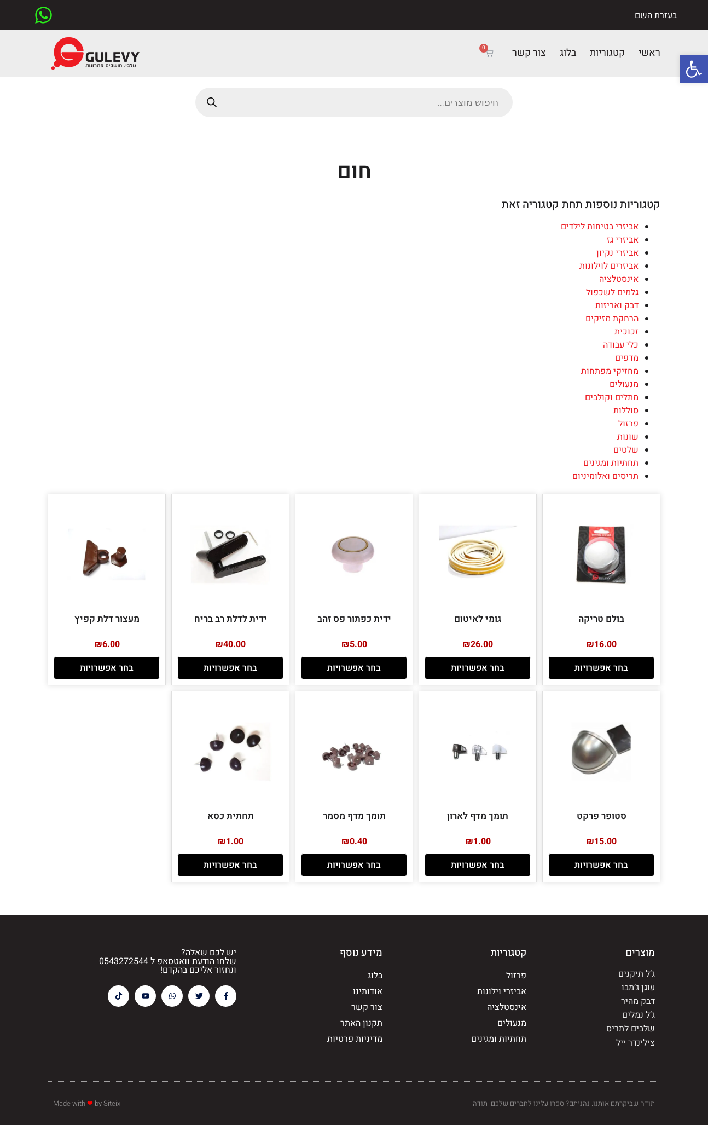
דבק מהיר (638, 1001)
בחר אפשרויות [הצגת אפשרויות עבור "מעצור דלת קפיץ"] (107, 667)
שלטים (626, 450)
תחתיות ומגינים (611, 463)
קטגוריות (607, 52)
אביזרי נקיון (617, 252)
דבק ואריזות (617, 305)
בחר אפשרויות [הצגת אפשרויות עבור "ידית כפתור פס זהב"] (354, 667)
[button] (694, 69)
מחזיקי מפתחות (610, 371)
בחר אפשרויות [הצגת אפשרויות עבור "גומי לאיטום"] (477, 667)
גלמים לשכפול (612, 292)
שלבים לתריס (630, 1028)
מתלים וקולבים (612, 397)
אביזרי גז (623, 239)
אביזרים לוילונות (609, 266)
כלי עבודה (621, 344)
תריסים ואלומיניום (605, 476)
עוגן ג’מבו (638, 987)
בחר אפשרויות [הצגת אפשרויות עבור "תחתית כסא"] (230, 865)
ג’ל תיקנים (636, 973)
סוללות (626, 410)
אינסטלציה (619, 279)
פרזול (628, 423)
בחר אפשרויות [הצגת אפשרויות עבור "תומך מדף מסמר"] (354, 865)
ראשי (649, 52)
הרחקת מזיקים (612, 318)
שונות (628, 436)
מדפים (627, 358)
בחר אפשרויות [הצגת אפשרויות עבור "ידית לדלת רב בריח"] (230, 667)
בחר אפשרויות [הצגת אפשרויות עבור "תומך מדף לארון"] (477, 865)
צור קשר (529, 52)
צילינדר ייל (635, 1042)
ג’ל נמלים (638, 1015)
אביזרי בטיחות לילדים (600, 226)
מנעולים (624, 384)
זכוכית (626, 331)
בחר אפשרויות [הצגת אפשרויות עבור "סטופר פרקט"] (601, 865)
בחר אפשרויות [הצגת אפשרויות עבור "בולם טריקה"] (601, 667)
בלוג (568, 52)
